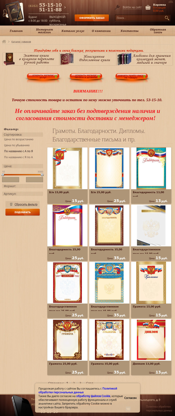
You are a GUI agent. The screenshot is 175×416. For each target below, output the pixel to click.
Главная (16, 31)
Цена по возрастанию (17, 139)
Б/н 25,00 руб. (101, 192)
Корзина (159, 4)
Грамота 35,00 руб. (105, 363)
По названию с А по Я (17, 151)
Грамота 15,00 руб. (147, 306)
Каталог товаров (21, 41)
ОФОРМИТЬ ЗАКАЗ (91, 17)
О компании (101, 31)
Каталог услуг (73, 31)
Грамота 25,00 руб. (63, 363)
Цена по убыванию (16, 145)
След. (90, 383)
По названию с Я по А (17, 157)
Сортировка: (13, 134)
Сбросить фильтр (26, 204)
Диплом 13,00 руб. (146, 363)
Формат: (10, 186)
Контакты (130, 31)
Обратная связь (158, 30)
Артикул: (10, 194)
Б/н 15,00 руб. (59, 192)
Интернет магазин (44, 30)
